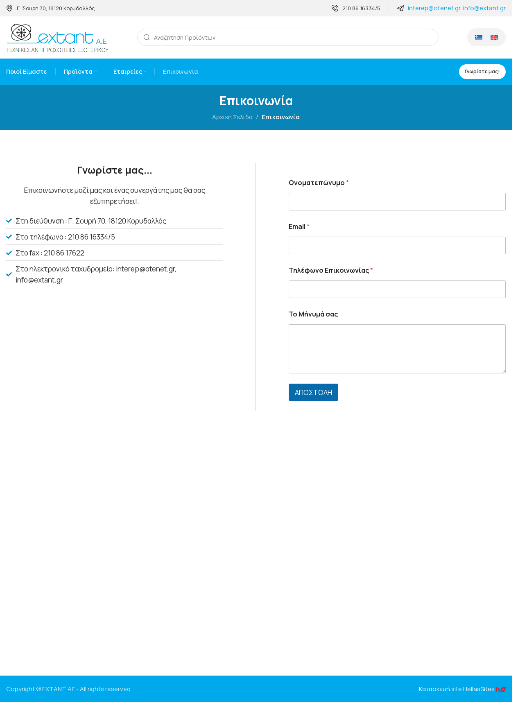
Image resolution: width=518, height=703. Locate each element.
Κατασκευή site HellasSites (462, 689)
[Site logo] (57, 37)
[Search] (288, 38)
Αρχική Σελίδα (232, 117)
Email (299, 227)
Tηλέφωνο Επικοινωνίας (331, 271)
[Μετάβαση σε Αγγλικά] (494, 38)
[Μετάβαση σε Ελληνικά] (478, 38)
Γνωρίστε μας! (482, 72)
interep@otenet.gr (434, 8)
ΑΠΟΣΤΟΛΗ (313, 393)
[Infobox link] (50, 8)
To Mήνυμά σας (313, 315)
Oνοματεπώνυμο (319, 184)
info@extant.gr (484, 8)
